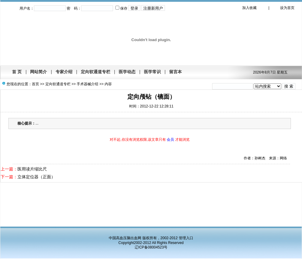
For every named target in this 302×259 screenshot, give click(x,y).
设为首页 (287, 8)
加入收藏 (249, 8)
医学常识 (152, 71)
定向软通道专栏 (95, 71)
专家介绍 (64, 71)
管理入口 (186, 238)
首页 (35, 84)
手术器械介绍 (87, 84)
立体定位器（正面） (36, 176)
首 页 (17, 71)
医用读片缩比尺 (32, 169)
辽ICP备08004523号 (151, 247)
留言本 (175, 71)
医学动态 (127, 71)
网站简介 (38, 71)
